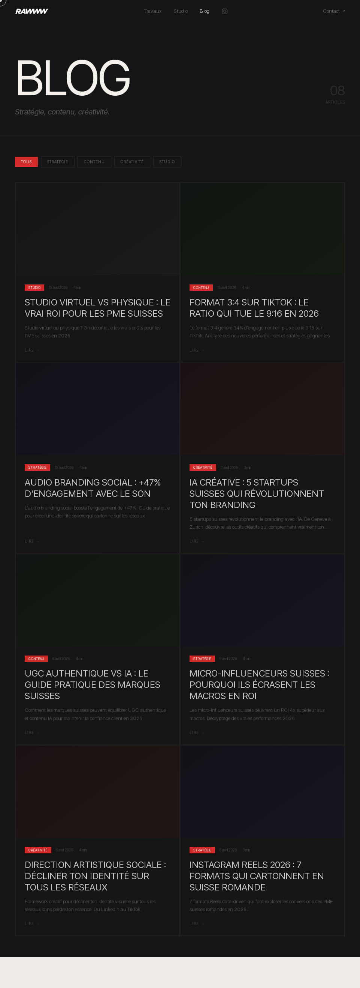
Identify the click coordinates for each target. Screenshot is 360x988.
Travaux (152, 11)
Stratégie (57, 161)
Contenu (94, 161)
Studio (181, 11)
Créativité (132, 161)
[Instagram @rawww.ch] (225, 11)
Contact (334, 11)
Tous (26, 161)
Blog (204, 11)
